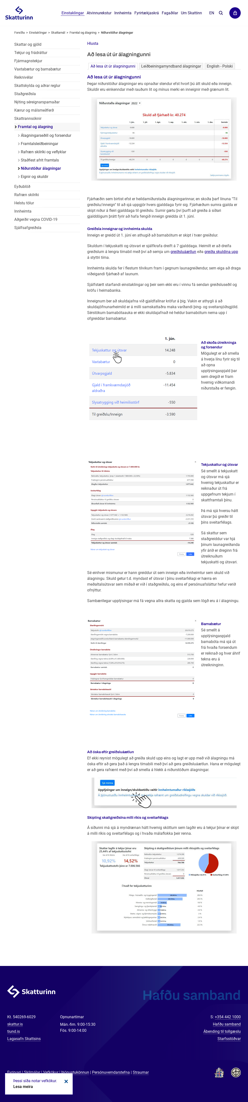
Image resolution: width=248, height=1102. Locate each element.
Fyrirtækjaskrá (146, 13)
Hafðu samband (227, 1024)
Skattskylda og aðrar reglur (37, 85)
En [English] (211, 13)
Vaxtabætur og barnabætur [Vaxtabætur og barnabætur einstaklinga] (37, 69)
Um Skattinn (191, 13)
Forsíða (19, 32)
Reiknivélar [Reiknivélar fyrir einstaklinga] (23, 77)
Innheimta (123, 13)
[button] (92, 43)
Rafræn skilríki (26, 194)
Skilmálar (32, 1072)
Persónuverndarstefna (111, 1072)
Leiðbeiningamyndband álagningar (171, 66)
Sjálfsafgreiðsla (27, 227)
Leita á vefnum (220, 13)
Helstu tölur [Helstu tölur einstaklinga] (24, 203)
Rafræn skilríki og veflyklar (43, 152)
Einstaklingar (73, 13)
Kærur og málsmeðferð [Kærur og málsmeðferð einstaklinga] (34, 110)
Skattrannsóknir (27, 118)
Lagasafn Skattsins (24, 1038)
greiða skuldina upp (221, 251)
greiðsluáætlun (183, 251)
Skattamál (58, 32)
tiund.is (13, 1031)
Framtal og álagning (83, 32)
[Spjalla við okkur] (228, 1082)
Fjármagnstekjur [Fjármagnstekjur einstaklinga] (28, 61)
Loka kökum (65, 1081)
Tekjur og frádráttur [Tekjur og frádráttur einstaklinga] (30, 52)
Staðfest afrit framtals (40, 160)
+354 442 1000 (228, 1017)
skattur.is (15, 1024)
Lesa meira (23, 1086)
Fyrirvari (14, 1072)
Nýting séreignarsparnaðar (37, 102)
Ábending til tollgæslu (222, 1031)
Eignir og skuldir (34, 176)
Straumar (141, 1072)
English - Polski (220, 66)
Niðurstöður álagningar (117, 32)
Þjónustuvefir (235, 13)
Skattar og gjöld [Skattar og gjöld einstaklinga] (27, 44)
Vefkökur (50, 1072)
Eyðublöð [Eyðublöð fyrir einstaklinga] (22, 186)
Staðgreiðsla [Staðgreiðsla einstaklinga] (25, 94)
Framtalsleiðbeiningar (39, 143)
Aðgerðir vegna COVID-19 (35, 219)
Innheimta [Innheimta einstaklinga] (22, 211)
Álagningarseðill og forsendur (46, 135)
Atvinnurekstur (99, 13)
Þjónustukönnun (75, 1072)
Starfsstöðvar (229, 1038)
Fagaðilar (170, 13)
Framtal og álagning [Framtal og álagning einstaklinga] (35, 126)
